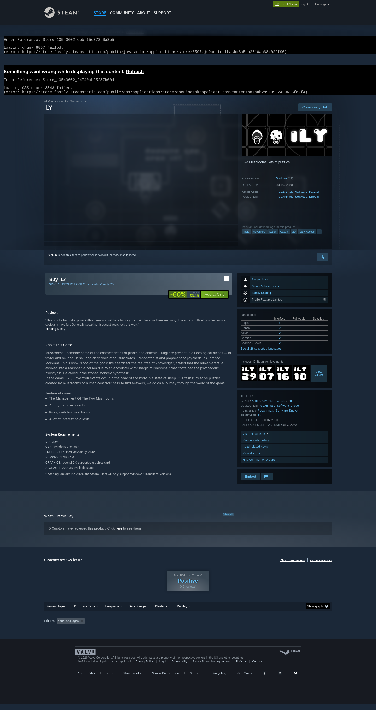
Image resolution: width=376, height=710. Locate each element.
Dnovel (314, 198)
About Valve (86, 679)
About (143, 12)
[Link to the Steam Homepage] (65, 16)
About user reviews (293, 566)
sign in (305, 4)
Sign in (52, 261)
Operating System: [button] (228, 626)
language (320, 4)
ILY (259, 421)
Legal (162, 667)
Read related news (255, 452)
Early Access (307, 237)
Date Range (137, 612)
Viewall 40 (319, 379)
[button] (214, 300)
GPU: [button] (269, 626)
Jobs (109, 679)
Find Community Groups (259, 465)
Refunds (241, 667)
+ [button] (319, 237)
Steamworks (132, 679)
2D (294, 237)
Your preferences (321, 566)
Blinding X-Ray (55, 334)
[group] (188, 627)
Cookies (257, 667)
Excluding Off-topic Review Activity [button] (117, 626)
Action (272, 237)
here (119, 534)
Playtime (161, 612)
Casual (284, 237)
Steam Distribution (165, 679)
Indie (246, 237)
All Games (51, 107)
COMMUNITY (122, 12)
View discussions (254, 459)
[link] (184, 300)
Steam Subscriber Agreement (211, 667)
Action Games (70, 107)
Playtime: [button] (154, 626)
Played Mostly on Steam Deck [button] (188, 626)
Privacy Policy (144, 667)
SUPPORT (162, 12)
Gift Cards (244, 679)
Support (196, 679)
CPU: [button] (253, 626)
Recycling (219, 679)
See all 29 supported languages (261, 354)
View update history (256, 446)
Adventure (259, 237)
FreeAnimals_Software (291, 198)
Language (112, 612)
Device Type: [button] (290, 626)
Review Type (56, 612)
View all (228, 520)
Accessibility (179, 667)
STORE (100, 12)
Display (182, 612)
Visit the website (256, 439)
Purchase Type (84, 612)
